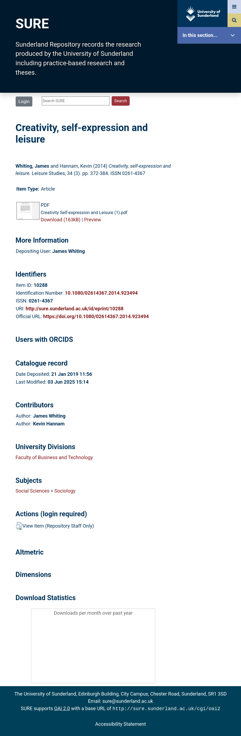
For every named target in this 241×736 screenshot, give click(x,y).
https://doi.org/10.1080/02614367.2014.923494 (96, 316)
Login (23, 101)
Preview (92, 219)
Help (210, 189)
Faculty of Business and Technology (54, 457)
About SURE (210, 86)
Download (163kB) (61, 219)
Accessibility (210, 206)
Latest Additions (210, 137)
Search (210, 120)
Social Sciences (33, 491)
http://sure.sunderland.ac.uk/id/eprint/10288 (74, 308)
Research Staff (210, 171)
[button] (19, 526)
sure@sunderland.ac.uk (127, 701)
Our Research (210, 69)
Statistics (210, 155)
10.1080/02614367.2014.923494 (101, 293)
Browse (210, 103)
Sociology (64, 491)
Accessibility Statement (120, 723)
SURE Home (210, 52)
